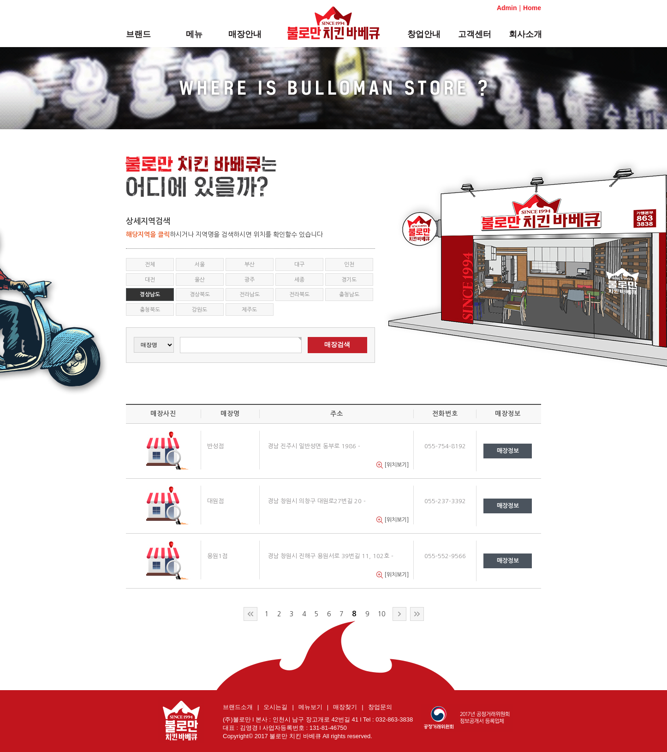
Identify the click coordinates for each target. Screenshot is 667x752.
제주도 (249, 310)
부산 (249, 264)
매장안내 (245, 34)
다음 (399, 614)
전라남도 (249, 294)
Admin (507, 8)
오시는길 (275, 707)
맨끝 (417, 614)
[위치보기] (392, 465)
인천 (349, 264)
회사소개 (525, 34)
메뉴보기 (310, 707)
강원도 (199, 310)
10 (381, 614)
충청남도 (349, 294)
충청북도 (150, 310)
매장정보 (508, 451)
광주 (249, 280)
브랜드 (138, 34)
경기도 (349, 280)
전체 (150, 264)
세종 (299, 280)
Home (532, 8)
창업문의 (380, 707)
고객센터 (474, 34)
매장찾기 (345, 707)
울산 (200, 280)
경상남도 (150, 294)
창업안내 (424, 34)
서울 (200, 264)
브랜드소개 (238, 707)
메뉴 (194, 34)
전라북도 (299, 294)
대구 (299, 264)
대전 (150, 280)
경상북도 (200, 294)
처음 (250, 614)
